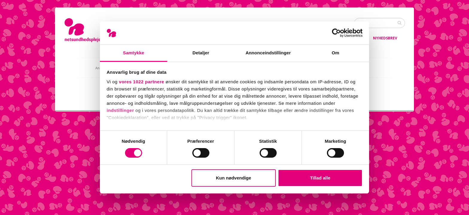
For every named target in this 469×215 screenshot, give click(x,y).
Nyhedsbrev (385, 38)
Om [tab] (335, 52)
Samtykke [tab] (133, 52)
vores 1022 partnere (141, 81)
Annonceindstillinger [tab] (268, 52)
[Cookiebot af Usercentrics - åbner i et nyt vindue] (336, 32)
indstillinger (120, 110)
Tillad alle (320, 177)
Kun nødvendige (233, 177)
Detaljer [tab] (201, 52)
